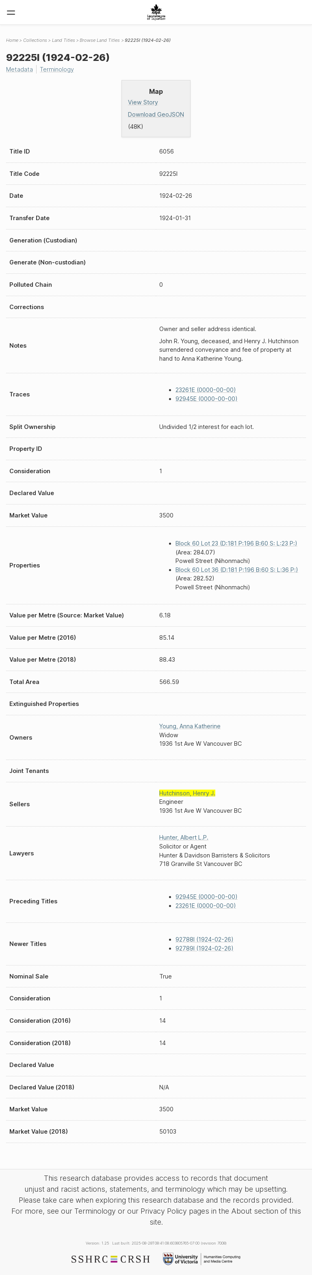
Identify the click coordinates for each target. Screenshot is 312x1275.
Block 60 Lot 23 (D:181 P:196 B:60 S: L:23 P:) (236, 543)
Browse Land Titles (100, 40)
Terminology (57, 69)
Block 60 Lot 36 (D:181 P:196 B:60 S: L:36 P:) (237, 569)
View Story (143, 102)
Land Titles (63, 40)
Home (12, 40)
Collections (35, 40)
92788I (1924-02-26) (205, 939)
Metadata (19, 69)
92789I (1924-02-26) (205, 948)
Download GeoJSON (156, 114)
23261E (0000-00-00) (206, 389)
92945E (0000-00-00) (207, 398)
